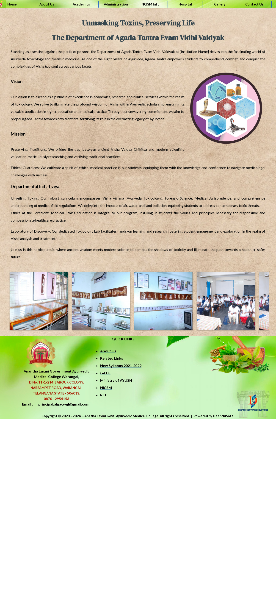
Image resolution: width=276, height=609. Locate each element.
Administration (116, 4)
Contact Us (254, 4)
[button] (38, 301)
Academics (81, 4)
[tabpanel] (138, 138)
